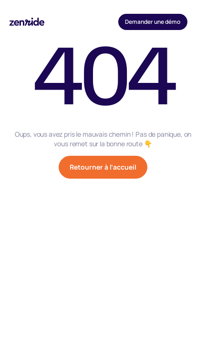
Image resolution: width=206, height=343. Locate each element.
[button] (196, 22)
